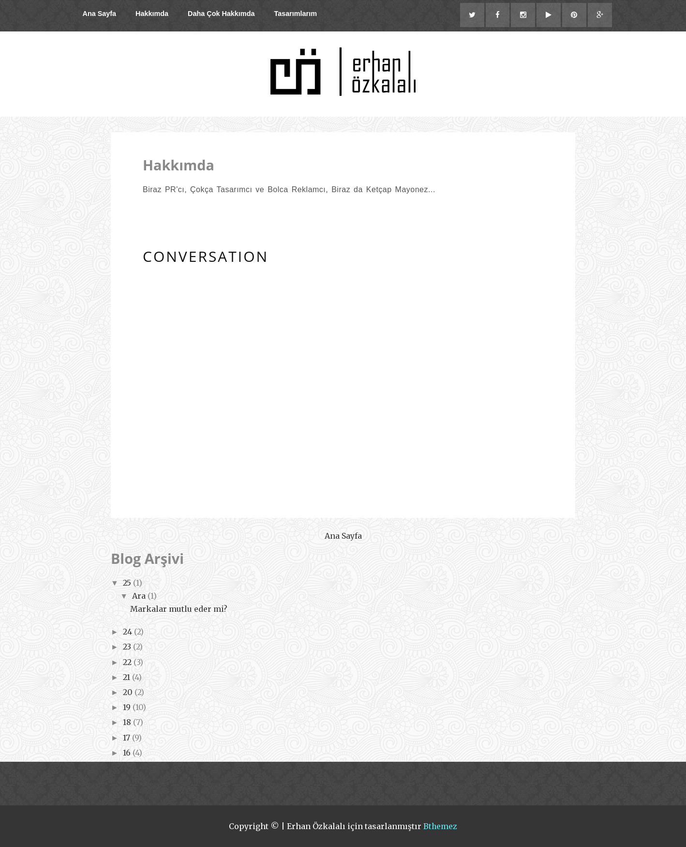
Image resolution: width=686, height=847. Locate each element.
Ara (140, 596)
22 (128, 662)
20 (128, 692)
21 (127, 677)
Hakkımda (151, 13)
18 (128, 722)
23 (128, 647)
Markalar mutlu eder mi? (178, 609)
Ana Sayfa (100, 13)
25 (128, 583)
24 (128, 631)
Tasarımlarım (295, 13)
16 (128, 752)
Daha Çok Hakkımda (221, 13)
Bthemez (440, 826)
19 (128, 707)
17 (127, 737)
